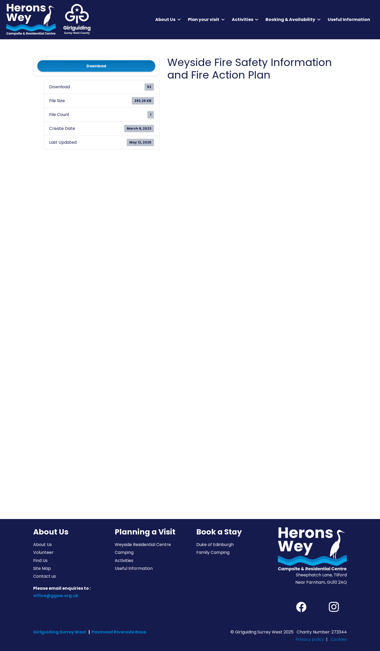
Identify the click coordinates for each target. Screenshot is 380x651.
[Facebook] (301, 607)
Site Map (42, 568)
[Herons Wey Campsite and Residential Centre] (31, 19)
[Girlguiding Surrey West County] (76, 19)
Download (96, 66)
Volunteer (43, 552)
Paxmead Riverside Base (118, 632)
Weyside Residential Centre (143, 545)
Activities (124, 561)
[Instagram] (334, 607)
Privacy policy (310, 639)
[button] (178, 19)
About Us (42, 545)
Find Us (40, 561)
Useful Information (134, 568)
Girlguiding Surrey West (59, 632)
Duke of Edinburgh (215, 545)
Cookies (339, 639)
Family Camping (212, 552)
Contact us (44, 576)
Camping (124, 552)
